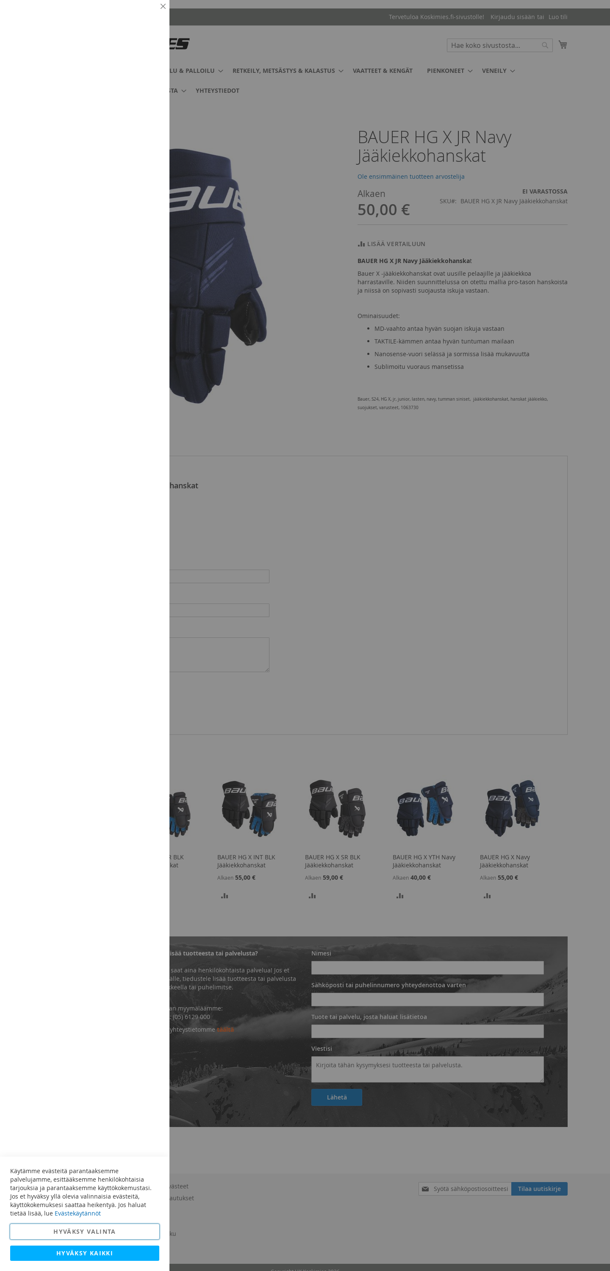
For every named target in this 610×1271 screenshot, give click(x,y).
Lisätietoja (144, 78)
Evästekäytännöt (78, 1213)
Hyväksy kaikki (84, 1253)
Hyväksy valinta (84, 1231)
